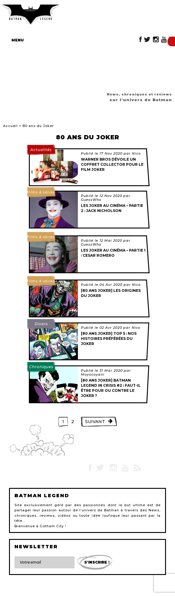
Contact (14, 589)
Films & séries (41, 192)
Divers (41, 324)
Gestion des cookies (151, 589)
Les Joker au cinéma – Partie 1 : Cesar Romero (113, 253)
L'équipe (89, 589)
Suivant (95, 421)
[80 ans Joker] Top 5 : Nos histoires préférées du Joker (109, 338)
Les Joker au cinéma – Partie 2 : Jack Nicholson (112, 208)
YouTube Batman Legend (164, 39)
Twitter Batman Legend (147, 39)
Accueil (10, 126)
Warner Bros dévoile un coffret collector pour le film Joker (112, 164)
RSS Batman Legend (136, 468)
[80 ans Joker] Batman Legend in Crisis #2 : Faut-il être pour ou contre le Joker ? (111, 388)
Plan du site (67, 589)
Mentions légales (39, 589)
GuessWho (91, 200)
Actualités (41, 149)
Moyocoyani (92, 374)
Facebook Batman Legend (140, 39)
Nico (136, 153)
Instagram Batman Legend (156, 39)
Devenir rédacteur (115, 589)
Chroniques (41, 367)
